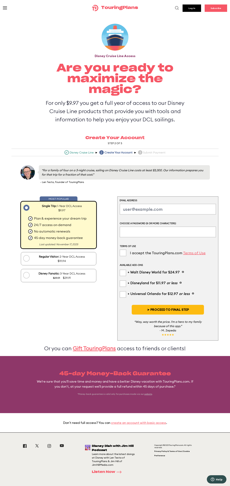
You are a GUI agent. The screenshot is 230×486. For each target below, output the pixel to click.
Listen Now (108, 472)
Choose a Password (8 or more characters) (148, 223)
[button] (168, 310)
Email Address (128, 200)
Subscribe (216, 8)
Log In (191, 8)
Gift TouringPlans (94, 348)
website (148, 394)
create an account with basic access (138, 423)
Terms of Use (194, 253)
